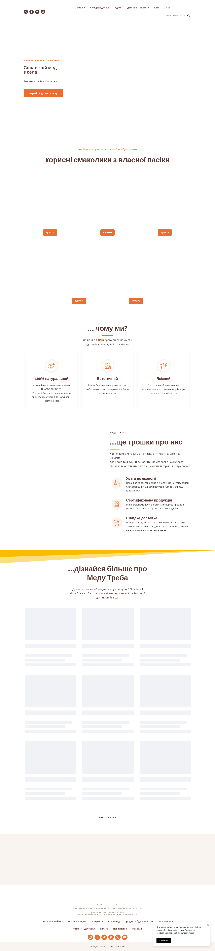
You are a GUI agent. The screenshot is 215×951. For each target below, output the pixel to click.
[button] (26, 12)
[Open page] (50, 199)
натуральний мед (52, 921)
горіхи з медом (77, 921)
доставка (89, 928)
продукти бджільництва (139, 921)
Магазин (79, 7)
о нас (76, 928)
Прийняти (163, 940)
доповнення (165, 921)
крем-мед (114, 921)
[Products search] (176, 15)
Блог (156, 7)
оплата (104, 928)
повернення (120, 928)
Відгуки (118, 7)
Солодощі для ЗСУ (99, 7)
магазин (137, 928)
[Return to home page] (59, 11)
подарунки (97, 921)
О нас (167, 7)
